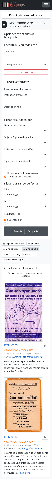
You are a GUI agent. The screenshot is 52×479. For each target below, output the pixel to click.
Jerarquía (33, 243)
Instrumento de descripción (18, 149)
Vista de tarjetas (12, 249)
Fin (5, 201)
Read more (24, 472)
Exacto (10, 223)
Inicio (7, 189)
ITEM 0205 (10, 345)
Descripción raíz (12, 106)
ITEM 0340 (10, 437)
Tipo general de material (17, 161)
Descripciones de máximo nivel (23, 173)
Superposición (14, 219)
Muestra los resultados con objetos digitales (26, 274)
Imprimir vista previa (13, 243)
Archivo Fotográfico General (27, 356)
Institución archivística (15, 94)
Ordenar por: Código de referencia (18, 254)
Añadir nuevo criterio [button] (17, 81)
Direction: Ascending (12, 259)
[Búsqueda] (26, 51)
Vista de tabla (30, 249)
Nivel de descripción (14, 125)
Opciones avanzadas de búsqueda (19, 35)
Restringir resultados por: (26, 15)
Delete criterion (26, 72)
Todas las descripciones (19, 176)
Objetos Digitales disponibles (19, 137)
